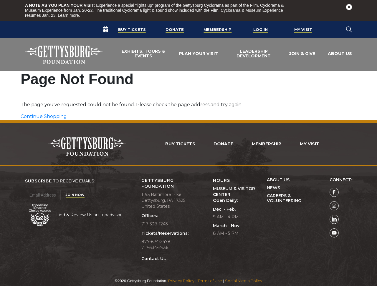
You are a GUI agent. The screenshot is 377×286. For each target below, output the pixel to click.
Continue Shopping (44, 116)
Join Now (75, 195)
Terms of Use (210, 280)
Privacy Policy (181, 280)
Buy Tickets (132, 29)
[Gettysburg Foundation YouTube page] (334, 232)
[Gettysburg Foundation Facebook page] (334, 192)
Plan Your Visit (198, 53)
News (273, 187)
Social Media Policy (243, 280)
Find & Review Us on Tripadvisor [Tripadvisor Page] (89, 214)
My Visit (303, 29)
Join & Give (302, 53)
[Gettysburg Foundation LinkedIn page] (334, 219)
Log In (260, 29)
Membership (218, 29)
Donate (175, 29)
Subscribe (38, 181)
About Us (340, 53)
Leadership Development (254, 54)
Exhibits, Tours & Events (143, 54)
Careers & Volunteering (284, 198)
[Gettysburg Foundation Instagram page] (334, 205)
